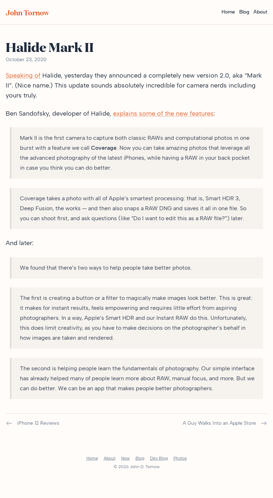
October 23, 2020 (26, 60)
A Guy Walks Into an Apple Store (225, 423)
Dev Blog (159, 458)
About (260, 12)
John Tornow (27, 12)
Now (125, 458)
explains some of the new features (163, 113)
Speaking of (23, 75)
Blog (244, 12)
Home (228, 12)
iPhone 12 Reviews (32, 423)
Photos (180, 458)
